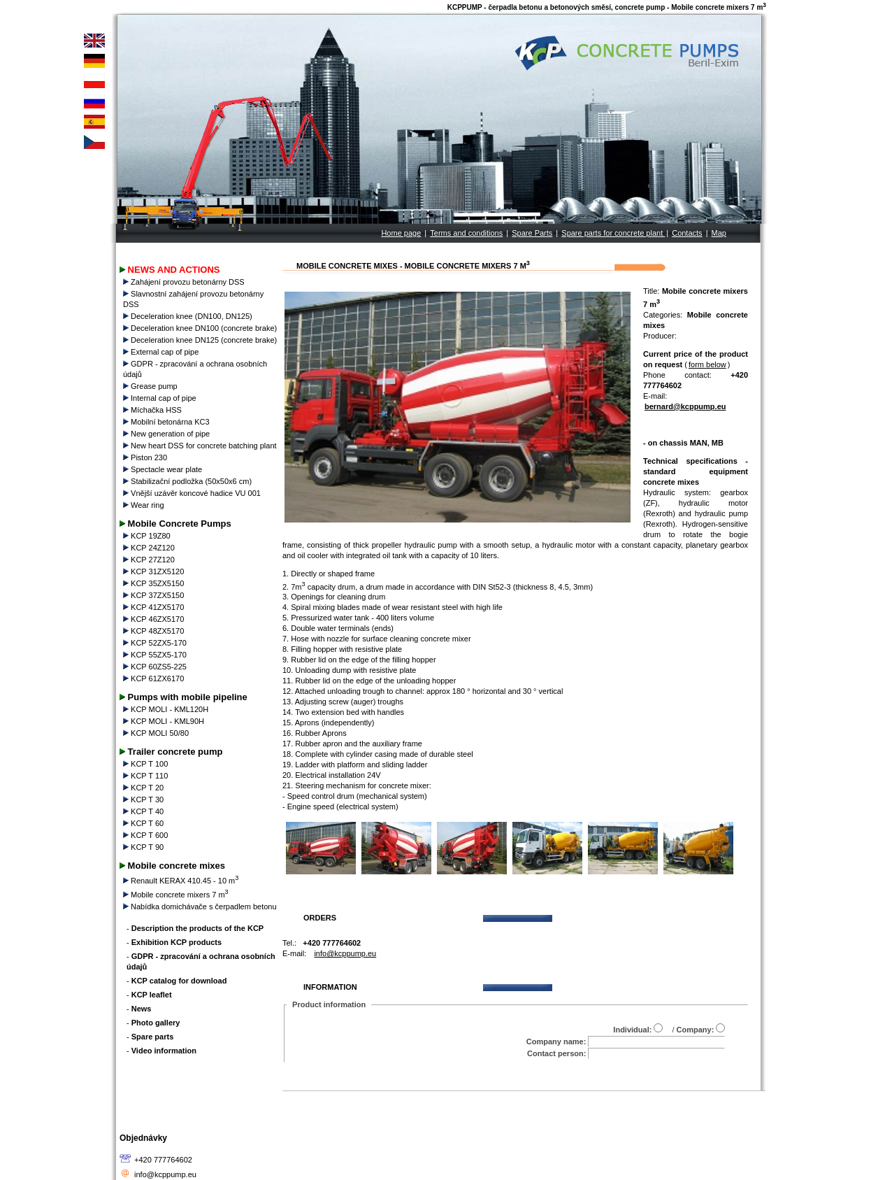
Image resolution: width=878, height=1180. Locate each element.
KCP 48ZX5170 (154, 631)
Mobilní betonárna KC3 (167, 422)
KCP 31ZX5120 (154, 571)
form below (707, 364)
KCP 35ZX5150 (154, 583)
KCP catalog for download (179, 980)
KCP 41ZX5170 (154, 607)
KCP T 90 (144, 847)
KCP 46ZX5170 (154, 619)
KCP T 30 (144, 799)
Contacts (687, 233)
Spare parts (152, 1036)
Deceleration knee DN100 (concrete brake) (201, 328)
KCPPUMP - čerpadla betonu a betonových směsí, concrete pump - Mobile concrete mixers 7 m (606, 7)
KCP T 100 (146, 764)
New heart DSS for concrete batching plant (201, 445)
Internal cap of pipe (161, 398)
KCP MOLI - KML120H (166, 709)
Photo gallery (155, 1022)
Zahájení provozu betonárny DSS (185, 282)
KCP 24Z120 (150, 547)
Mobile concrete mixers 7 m (177, 894)
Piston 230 (146, 457)
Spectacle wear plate (163, 469)
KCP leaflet (151, 994)
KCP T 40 (144, 811)
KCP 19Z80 (148, 536)
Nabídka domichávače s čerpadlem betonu (201, 906)
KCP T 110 (146, 776)
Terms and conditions (466, 233)
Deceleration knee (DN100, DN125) (188, 316)
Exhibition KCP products (176, 942)
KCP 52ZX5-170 (156, 643)
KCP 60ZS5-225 (156, 666)
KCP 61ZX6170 (154, 678)
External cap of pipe (162, 352)
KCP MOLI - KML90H (164, 721)
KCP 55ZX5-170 (156, 655)
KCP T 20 (144, 787)
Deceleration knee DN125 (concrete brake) (201, 340)
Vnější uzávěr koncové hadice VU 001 (193, 493)
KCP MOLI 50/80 (157, 733)
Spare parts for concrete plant (613, 233)
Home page (401, 233)
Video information (164, 1050)
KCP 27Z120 (150, 559)
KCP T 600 (146, 835)
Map (719, 233)
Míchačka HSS (153, 410)
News (141, 1008)
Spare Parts (532, 233)
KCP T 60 (144, 823)
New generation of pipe (167, 433)
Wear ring (144, 505)
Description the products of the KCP (197, 928)
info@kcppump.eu (165, 1174)
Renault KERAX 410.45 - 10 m (181, 880)
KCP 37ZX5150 (154, 595)
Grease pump (151, 386)
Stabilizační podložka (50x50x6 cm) (188, 481)
